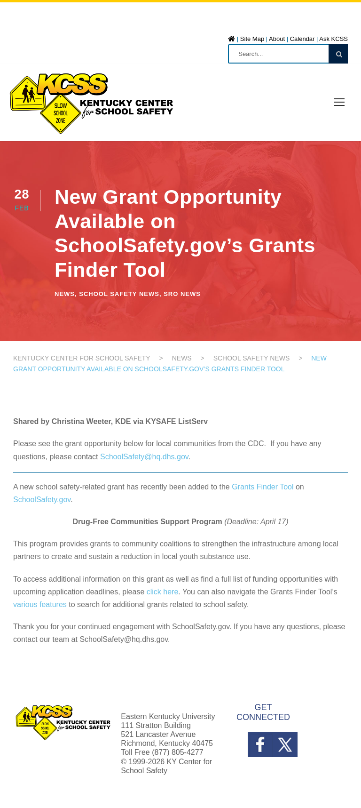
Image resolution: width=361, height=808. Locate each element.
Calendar (302, 38)
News (65, 293)
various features (40, 604)
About (277, 38)
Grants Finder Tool (262, 487)
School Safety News (119, 293)
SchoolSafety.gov (42, 500)
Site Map (252, 38)
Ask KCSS (333, 38)
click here (163, 592)
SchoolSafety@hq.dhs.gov (144, 457)
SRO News (182, 293)
